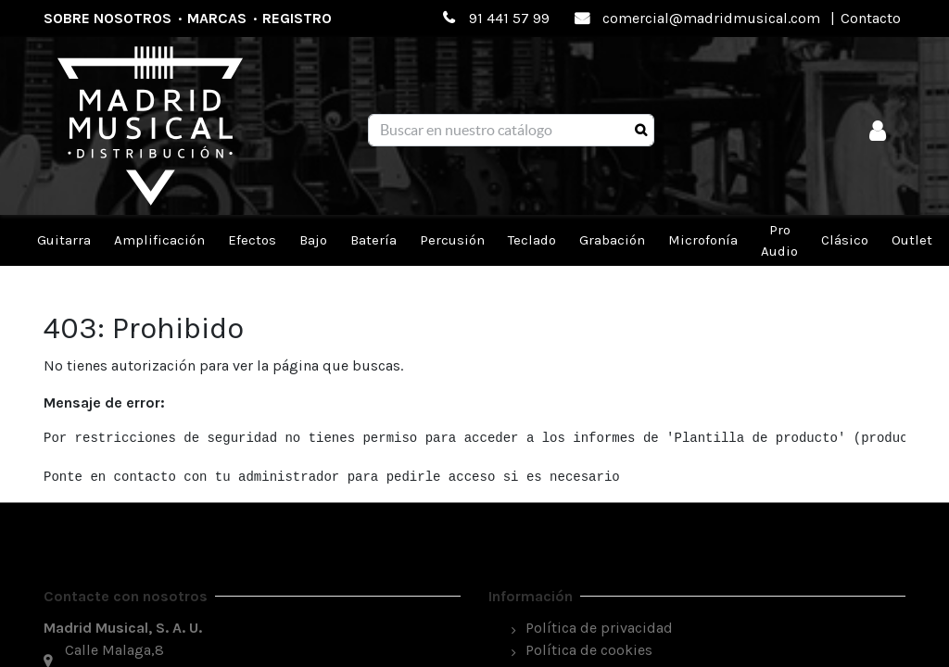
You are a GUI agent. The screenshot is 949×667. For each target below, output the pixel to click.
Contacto (871, 18)
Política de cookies (588, 650)
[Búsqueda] (640, 130)
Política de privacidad (599, 627)
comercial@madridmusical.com (711, 18)
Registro (297, 18)
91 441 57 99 (509, 18)
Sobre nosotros (107, 18)
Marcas (217, 18)
